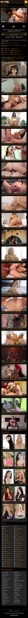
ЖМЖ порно (4, 582)
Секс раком (16, 598)
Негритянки (4, 595)
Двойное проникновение (20, 539)
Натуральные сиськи (17, 50)
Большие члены (5, 575)
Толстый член (6, 543)
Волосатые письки (6, 578)
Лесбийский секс (6, 50)
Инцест (17, 526)
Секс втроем (18, 532)
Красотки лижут (6, 54)
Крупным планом (17, 583)
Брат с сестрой (18, 537)
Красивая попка (7, 547)
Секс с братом (18, 543)
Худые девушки (17, 602)
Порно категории (6, 569)
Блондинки (16, 572)
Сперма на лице (5, 600)
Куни (5, 532)
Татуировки (4, 46)
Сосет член (17, 541)
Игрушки (16, 582)
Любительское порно (18, 585)
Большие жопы (5, 574)
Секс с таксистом (7, 563)
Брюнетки (24, 45)
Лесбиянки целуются (16, 54)
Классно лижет (18, 563)
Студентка (6, 534)
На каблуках (4, 593)
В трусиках (17, 547)
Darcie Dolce (15, 43)
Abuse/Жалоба (14, 615)
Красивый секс (6, 52)
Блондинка (6, 539)
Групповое (17, 549)
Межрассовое (5, 590)
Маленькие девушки (6, 587)
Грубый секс (16, 578)
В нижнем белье (15, 52)
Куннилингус (10, 45)
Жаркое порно (6, 557)
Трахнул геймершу (19, 559)
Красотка (5, 545)
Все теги (4, 523)
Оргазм (5, 526)
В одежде (16, 577)
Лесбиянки (9, 48)
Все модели (5, 432)
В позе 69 (5, 537)
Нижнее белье (18, 566)
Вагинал (5, 555)
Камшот (17, 534)
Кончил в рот (18, 545)
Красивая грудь (7, 561)
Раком (16, 530)
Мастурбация (17, 588)
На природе (16, 593)
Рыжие (15, 597)
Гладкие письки (18, 553)
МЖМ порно (16, 590)
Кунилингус (16, 48)
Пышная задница (19, 551)
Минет (5, 528)
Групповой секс (5, 580)
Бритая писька (17, 575)
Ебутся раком (18, 555)
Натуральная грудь (7, 559)
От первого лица (5, 597)
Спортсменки (16, 600)
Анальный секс (18, 528)
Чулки (5, 549)
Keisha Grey (9, 43)
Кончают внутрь (5, 583)
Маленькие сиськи (18, 587)
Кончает (17, 561)
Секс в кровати (7, 553)
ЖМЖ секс (6, 541)
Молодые (5, 530)
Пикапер (17, 557)
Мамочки (4, 588)
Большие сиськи (17, 45)
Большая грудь (7, 566)
